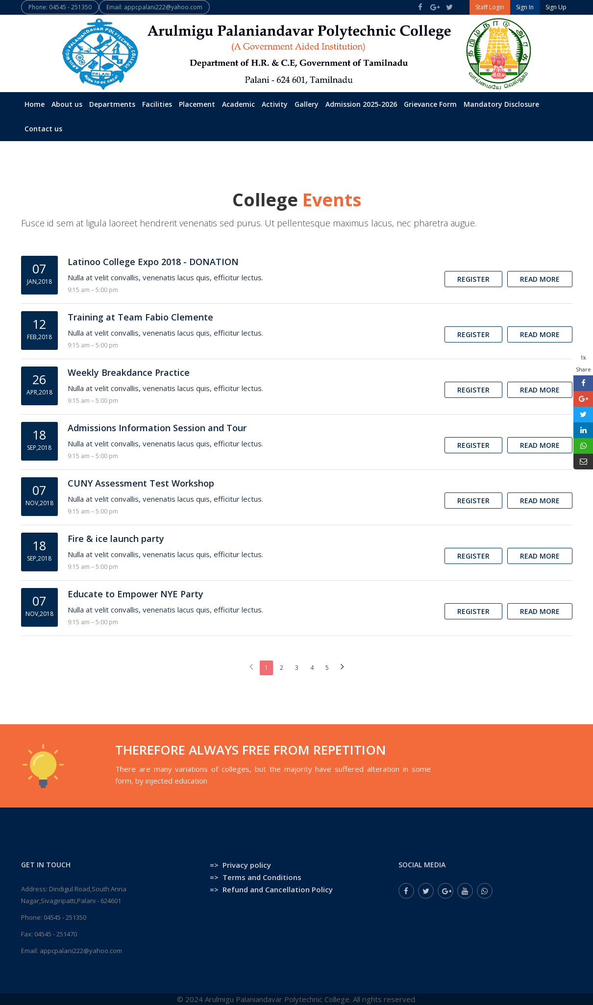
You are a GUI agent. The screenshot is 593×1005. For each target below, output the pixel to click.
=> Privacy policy (240, 865)
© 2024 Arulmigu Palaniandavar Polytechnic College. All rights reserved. (297, 999)
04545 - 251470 (55, 934)
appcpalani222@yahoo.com (81, 950)
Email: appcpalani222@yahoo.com (154, 7)
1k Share (583, 363)
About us (66, 104)
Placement (197, 104)
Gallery (307, 104)
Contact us (43, 128)
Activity (275, 104)
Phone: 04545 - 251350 (60, 7)
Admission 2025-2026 (361, 104)
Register (473, 279)
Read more (540, 279)
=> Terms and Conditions (255, 877)
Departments (112, 104)
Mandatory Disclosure (501, 104)
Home (35, 104)
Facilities (157, 104)
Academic (238, 104)
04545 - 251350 (65, 917)
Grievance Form (430, 104)
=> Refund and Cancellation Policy (271, 889)
